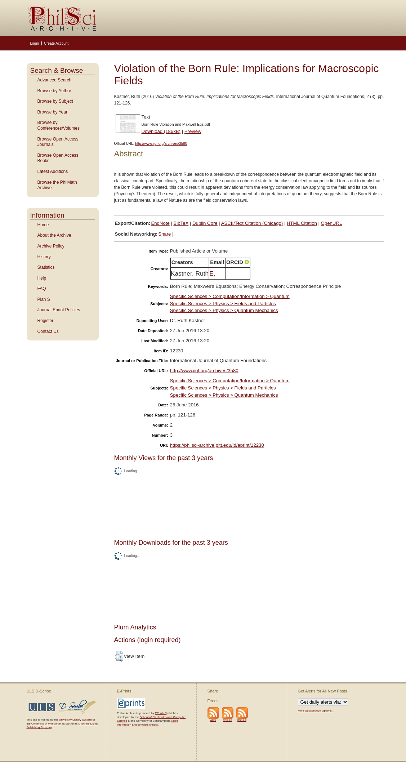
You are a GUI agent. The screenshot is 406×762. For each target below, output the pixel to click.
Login (34, 43)
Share (164, 234)
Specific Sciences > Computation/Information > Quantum (230, 296)
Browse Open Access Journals (58, 142)
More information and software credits (147, 722)
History (44, 256)
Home (43, 224)
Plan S (43, 299)
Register (45, 320)
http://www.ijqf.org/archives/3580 (161, 144)
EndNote (160, 223)
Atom (213, 720)
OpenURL (331, 223)
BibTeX (181, 223)
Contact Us (48, 331)
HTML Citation (302, 223)
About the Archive (54, 235)
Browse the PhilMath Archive (57, 185)
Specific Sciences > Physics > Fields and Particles (223, 303)
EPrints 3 (160, 713)
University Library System (75, 719)
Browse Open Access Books (58, 158)
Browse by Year (52, 112)
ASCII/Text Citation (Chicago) (252, 223)
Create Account (56, 43)
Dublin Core (205, 223)
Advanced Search (54, 80)
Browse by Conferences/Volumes (58, 125)
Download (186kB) (161, 131)
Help (41, 278)
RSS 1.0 (227, 720)
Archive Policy (50, 246)
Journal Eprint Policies (58, 309)
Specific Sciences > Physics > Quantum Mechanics (224, 310)
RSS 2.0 (241, 720)
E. (212, 273)
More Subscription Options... (316, 710)
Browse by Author (54, 90)
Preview (192, 131)
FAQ (41, 288)
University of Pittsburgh (46, 723)
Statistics (46, 267)
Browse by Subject (55, 101)
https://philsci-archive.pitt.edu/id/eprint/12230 (217, 445)
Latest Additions (52, 171)
